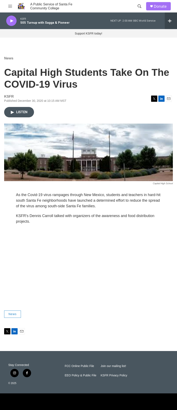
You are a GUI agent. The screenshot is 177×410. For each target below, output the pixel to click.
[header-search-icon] (139, 6)
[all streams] (171, 20)
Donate (160, 6)
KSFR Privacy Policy (114, 375)
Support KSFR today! (88, 33)
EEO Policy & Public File (80, 375)
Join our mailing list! (113, 366)
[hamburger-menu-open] (10, 6)
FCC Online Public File (79, 366)
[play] (11, 20)
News (8, 58)
